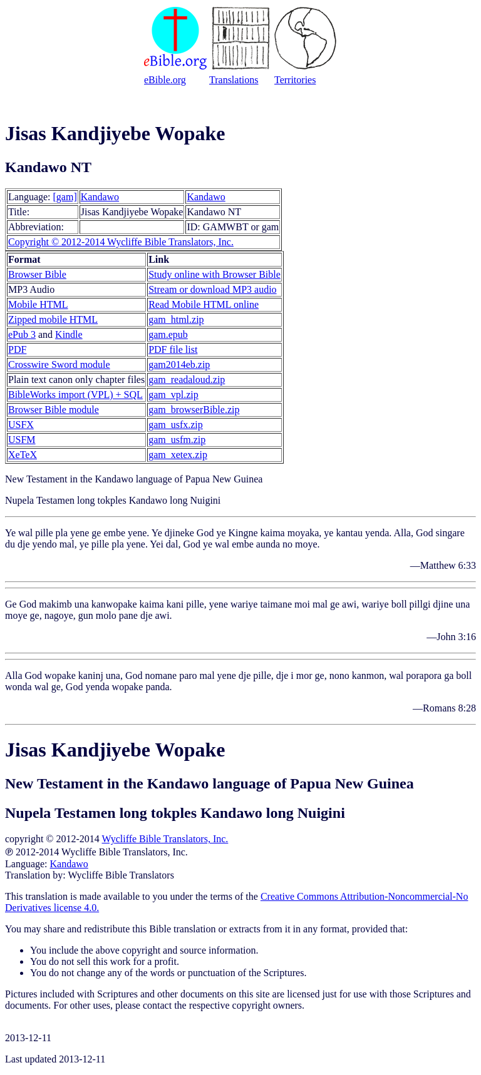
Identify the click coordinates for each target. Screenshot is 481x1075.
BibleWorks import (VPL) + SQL (75, 394)
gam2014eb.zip (179, 364)
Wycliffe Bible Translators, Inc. (165, 838)
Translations (234, 79)
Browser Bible (37, 274)
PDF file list (172, 349)
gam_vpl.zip (173, 394)
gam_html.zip (176, 319)
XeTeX (22, 454)
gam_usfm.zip (176, 439)
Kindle (69, 334)
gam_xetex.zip (177, 454)
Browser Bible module (53, 409)
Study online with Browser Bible (214, 274)
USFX (21, 424)
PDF (17, 349)
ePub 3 (22, 334)
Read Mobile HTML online (203, 304)
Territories (295, 79)
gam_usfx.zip (175, 424)
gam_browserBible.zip (193, 409)
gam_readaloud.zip (186, 379)
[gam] (65, 196)
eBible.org (165, 79)
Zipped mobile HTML (53, 319)
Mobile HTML (38, 304)
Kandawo (100, 196)
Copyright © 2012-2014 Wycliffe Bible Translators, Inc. (121, 242)
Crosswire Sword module (59, 364)
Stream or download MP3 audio (212, 289)
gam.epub (168, 334)
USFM (22, 439)
